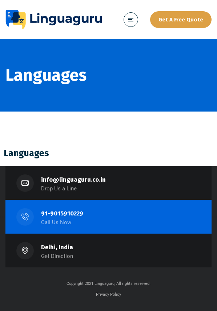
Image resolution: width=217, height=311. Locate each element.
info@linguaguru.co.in (73, 179)
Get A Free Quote (180, 19)
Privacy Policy (108, 294)
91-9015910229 (62, 213)
